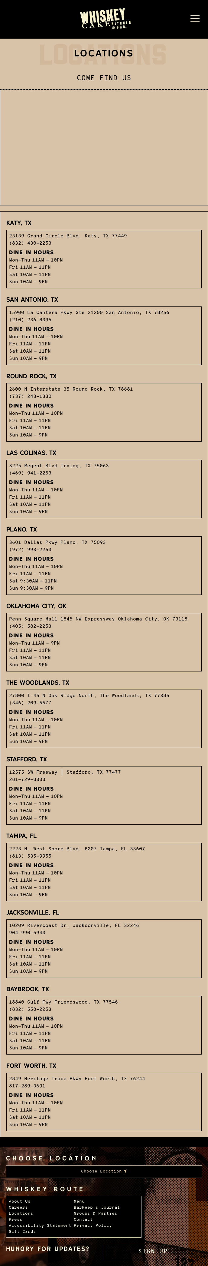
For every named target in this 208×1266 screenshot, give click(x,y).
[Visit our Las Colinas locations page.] (104, 483)
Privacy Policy (93, 1225)
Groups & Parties (95, 1213)
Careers (18, 1207)
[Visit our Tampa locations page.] (104, 866)
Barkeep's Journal (97, 1207)
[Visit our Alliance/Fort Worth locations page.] (104, 1096)
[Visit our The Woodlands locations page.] (104, 712)
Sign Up (153, 1252)
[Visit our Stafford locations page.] (104, 789)
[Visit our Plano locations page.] (104, 559)
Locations (21, 1213)
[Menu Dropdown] (195, 18)
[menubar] (104, 1172)
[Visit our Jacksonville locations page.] (104, 942)
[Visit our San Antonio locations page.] (104, 329)
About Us (20, 1201)
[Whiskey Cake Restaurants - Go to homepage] (104, 19)
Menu (79, 1201)
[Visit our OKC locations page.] (104, 636)
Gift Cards (22, 1232)
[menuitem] (104, 1172)
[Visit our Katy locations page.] (104, 253)
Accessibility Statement (40, 1225)
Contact (83, 1219)
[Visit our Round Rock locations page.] (104, 406)
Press (15, 1219)
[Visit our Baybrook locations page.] (104, 1019)
